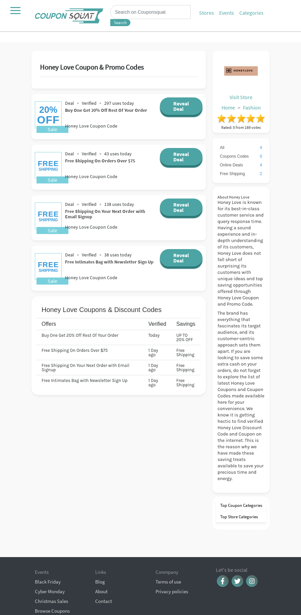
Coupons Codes (241, 156)
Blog (100, 554)
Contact (103, 573)
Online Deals (241, 165)
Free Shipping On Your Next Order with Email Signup (105, 213)
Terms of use (168, 554)
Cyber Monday (50, 564)
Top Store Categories (238, 517)
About (101, 564)
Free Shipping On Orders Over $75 (100, 160)
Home (228, 107)
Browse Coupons (52, 583)
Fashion (252, 107)
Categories (251, 12)
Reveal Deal (181, 106)
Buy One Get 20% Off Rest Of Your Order (106, 110)
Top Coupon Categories (240, 505)
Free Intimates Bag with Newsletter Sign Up (109, 261)
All (241, 148)
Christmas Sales (51, 573)
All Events (45, 593)
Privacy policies (172, 564)
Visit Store (241, 97)
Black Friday (48, 554)
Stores (206, 12)
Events (226, 12)
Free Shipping (241, 174)
